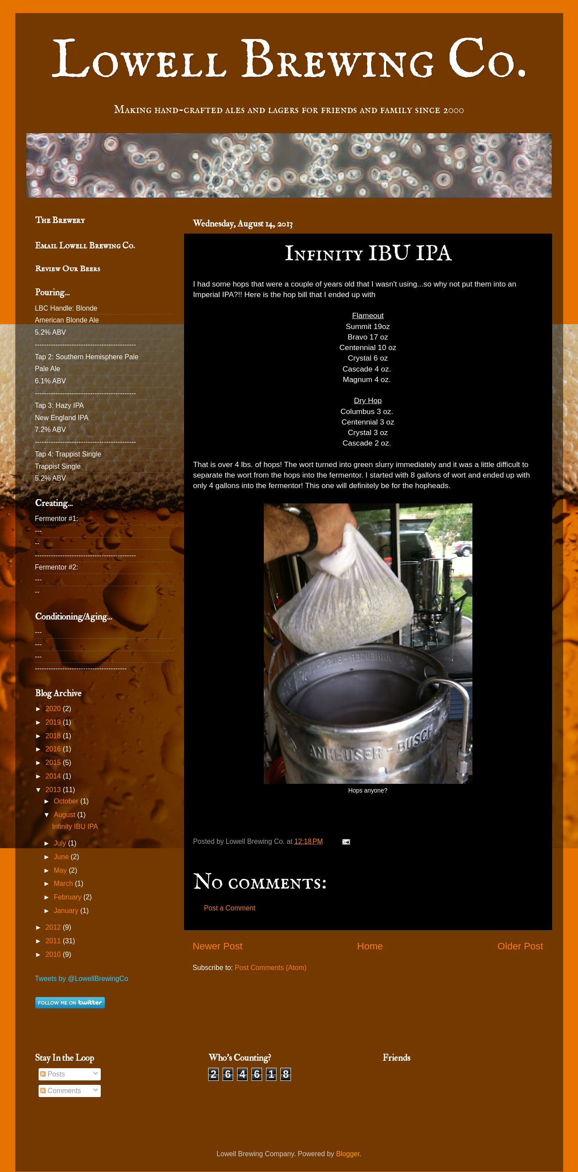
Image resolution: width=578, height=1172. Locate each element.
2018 (54, 736)
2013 (54, 789)
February (68, 897)
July (61, 843)
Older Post (520, 946)
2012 (54, 927)
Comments (60, 1090)
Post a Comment (229, 908)
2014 (54, 776)
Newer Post (218, 946)
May (61, 870)
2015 (54, 762)
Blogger (347, 1154)
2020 (54, 708)
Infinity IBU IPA (75, 826)
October (67, 801)
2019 (54, 722)
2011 (54, 941)
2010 (54, 954)
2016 (54, 749)
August (65, 814)
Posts (52, 1074)
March (64, 883)
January (67, 910)
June (62, 856)
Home (370, 946)
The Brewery (60, 220)
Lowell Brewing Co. (289, 61)
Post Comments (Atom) (271, 967)
